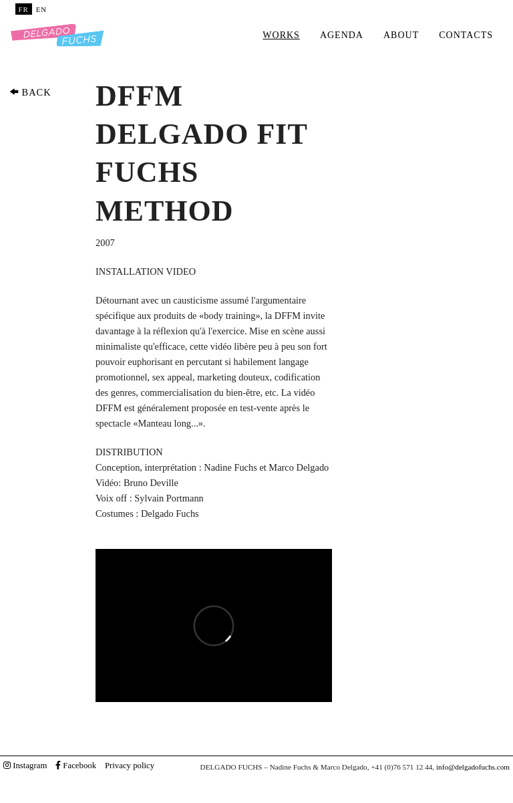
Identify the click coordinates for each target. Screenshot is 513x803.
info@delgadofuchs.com (473, 767)
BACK (30, 92)
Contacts (466, 35)
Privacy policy (129, 765)
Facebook (75, 765)
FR (24, 9)
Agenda (341, 35)
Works (281, 35)
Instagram (25, 765)
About (401, 35)
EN (41, 9)
